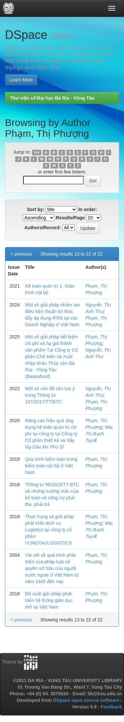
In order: (87, 209)
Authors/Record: (42, 227)
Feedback (111, 706)
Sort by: (35, 209)
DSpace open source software (86, 700)
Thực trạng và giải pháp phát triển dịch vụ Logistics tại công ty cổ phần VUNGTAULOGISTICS (49, 530)
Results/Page (70, 217)
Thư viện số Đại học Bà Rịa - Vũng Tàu (52, 98)
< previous (21, 254)
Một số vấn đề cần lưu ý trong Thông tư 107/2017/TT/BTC (50, 395)
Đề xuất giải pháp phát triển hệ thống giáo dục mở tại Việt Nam (49, 600)
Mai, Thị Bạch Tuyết (99, 433)
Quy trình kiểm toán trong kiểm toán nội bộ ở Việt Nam (51, 465)
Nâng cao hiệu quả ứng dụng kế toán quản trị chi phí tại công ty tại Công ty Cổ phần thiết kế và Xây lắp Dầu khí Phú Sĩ (51, 434)
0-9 (36, 152)
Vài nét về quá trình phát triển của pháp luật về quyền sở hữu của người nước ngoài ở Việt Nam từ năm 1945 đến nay (52, 568)
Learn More (21, 79)
